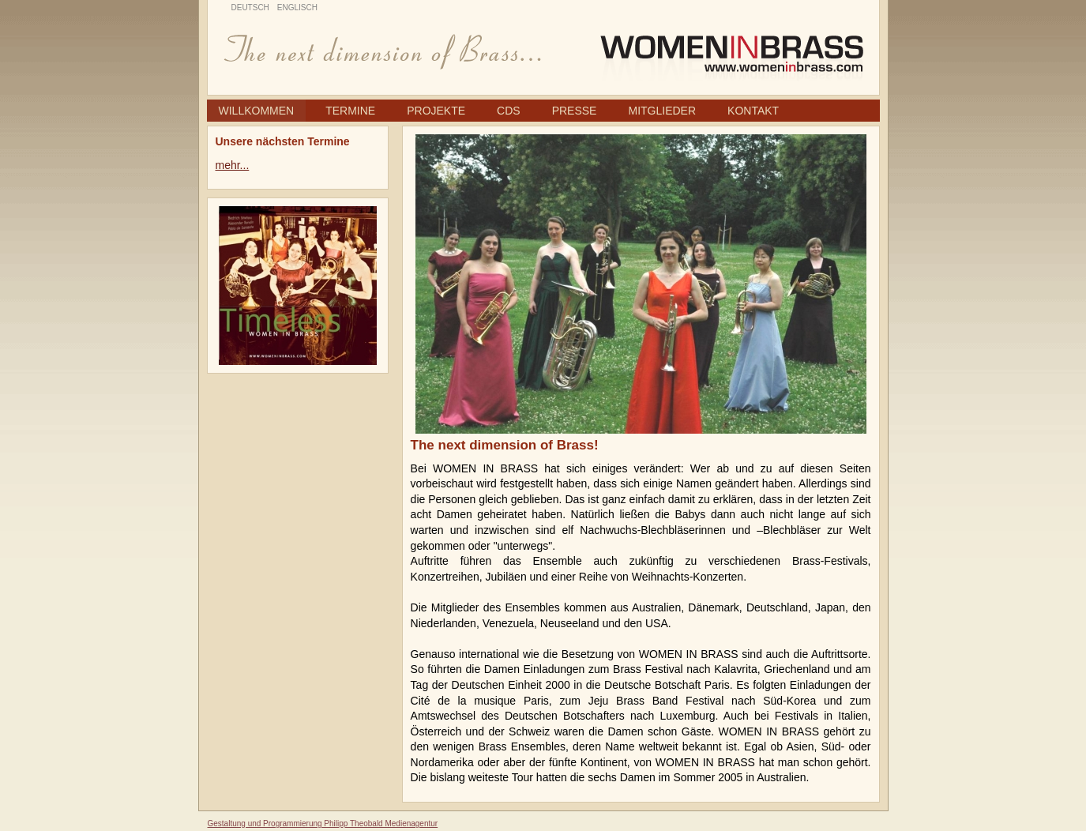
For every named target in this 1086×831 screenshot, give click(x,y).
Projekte (436, 110)
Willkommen (257, 110)
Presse (574, 110)
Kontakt (753, 110)
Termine (350, 110)
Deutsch (250, 7)
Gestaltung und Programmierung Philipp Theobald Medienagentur (323, 823)
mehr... (233, 165)
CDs (508, 110)
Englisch (297, 7)
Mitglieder (662, 110)
